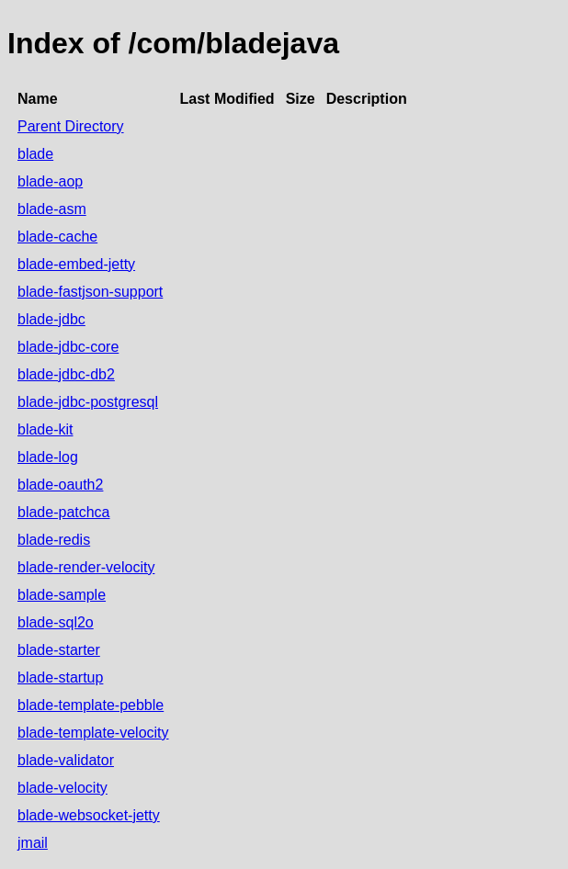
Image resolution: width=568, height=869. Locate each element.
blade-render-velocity (85, 567)
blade (35, 154)
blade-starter (58, 650)
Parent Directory (70, 126)
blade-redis (53, 539)
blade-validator (65, 760)
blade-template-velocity (93, 732)
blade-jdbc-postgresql (87, 402)
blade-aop (50, 181)
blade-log (47, 457)
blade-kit (45, 429)
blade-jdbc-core (68, 347)
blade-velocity (62, 788)
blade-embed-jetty (76, 264)
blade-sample (61, 595)
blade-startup (60, 677)
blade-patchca (63, 512)
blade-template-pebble (90, 705)
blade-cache (57, 236)
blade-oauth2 (60, 484)
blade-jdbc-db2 (66, 374)
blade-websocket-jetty (88, 815)
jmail (32, 843)
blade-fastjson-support (90, 291)
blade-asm (51, 209)
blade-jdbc (51, 319)
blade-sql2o (55, 622)
